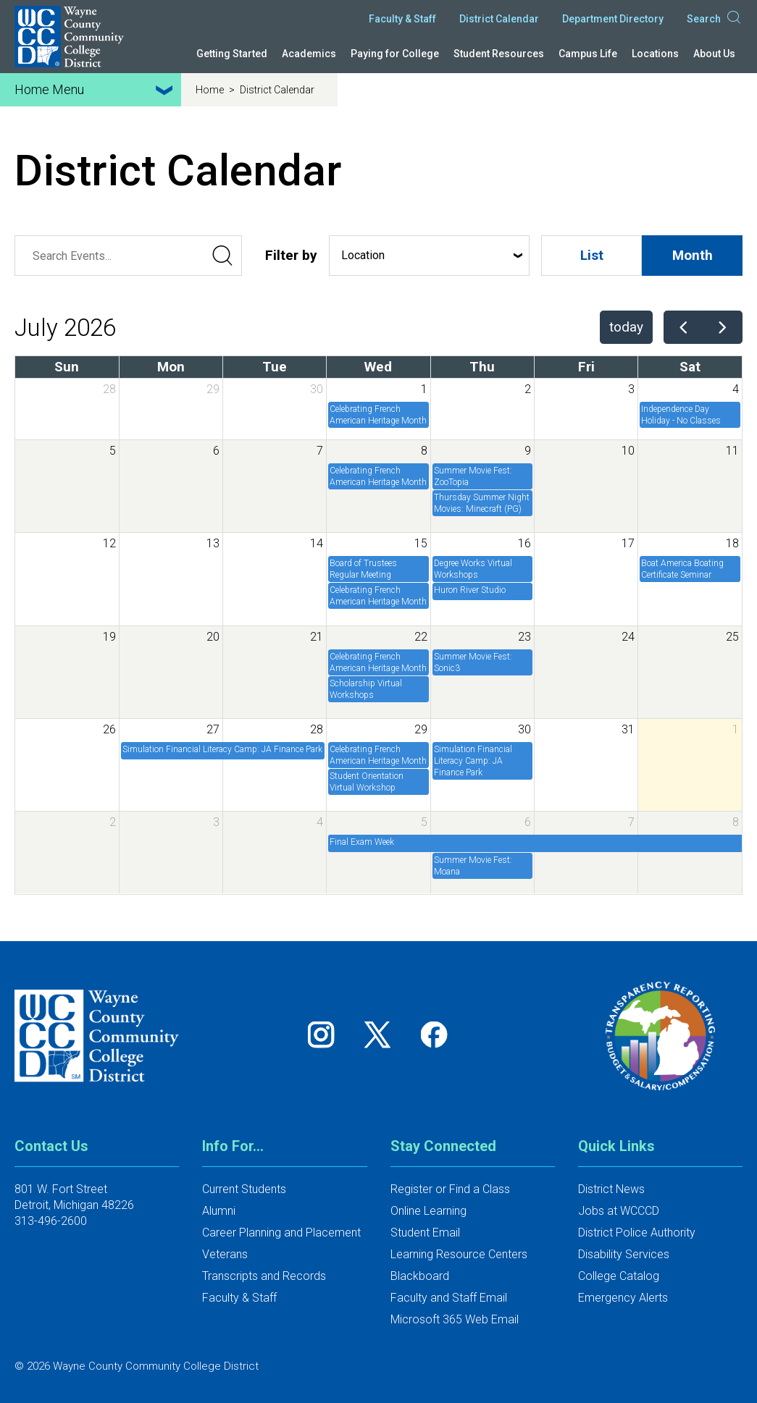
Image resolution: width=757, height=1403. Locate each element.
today (626, 327)
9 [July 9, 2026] (527, 451)
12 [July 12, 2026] (109, 543)
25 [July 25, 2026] (732, 637)
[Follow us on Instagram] (326, 1034)
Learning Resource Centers (458, 1254)
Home (211, 90)
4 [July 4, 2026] (735, 389)
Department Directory (613, 19)
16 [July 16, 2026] (524, 543)
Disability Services (623, 1254)
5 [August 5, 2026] (424, 822)
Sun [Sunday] (66, 366)
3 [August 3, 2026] (216, 822)
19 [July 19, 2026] (109, 637)
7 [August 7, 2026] (631, 822)
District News (611, 1189)
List (591, 255)
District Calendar (499, 19)
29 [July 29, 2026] (420, 729)
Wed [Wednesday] (378, 366)
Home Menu (95, 90)
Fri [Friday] (586, 366)
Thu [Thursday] (482, 366)
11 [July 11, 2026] (732, 451)
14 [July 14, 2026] (316, 543)
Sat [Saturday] (689, 366)
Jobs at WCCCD (618, 1211)
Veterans (225, 1254)
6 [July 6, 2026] (216, 451)
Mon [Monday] (171, 366)
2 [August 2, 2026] (112, 822)
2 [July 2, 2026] (527, 389)
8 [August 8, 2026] (735, 822)
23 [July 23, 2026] (524, 637)
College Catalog (618, 1276)
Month (692, 255)
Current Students (244, 1189)
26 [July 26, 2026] (109, 729)
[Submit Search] (221, 255)
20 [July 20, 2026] (212, 637)
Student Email (425, 1232)
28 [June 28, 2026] (109, 389)
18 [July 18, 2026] (732, 543)
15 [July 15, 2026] (420, 543)
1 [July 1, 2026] (424, 389)
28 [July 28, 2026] (316, 729)
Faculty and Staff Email (448, 1298)
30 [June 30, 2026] (316, 389)
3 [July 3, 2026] (631, 389)
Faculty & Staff (402, 19)
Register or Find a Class (450, 1189)
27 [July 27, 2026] (212, 729)
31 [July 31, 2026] (628, 729)
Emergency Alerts (623, 1298)
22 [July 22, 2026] (420, 637)
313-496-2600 (50, 1221)
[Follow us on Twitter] (382, 1034)
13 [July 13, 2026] (212, 543)
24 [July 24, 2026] (628, 637)
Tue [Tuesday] (274, 366)
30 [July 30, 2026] (524, 729)
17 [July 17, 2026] (628, 543)
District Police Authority (636, 1232)
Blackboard (419, 1276)
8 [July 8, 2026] (424, 451)
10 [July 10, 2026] (628, 451)
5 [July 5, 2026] (112, 451)
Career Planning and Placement (281, 1232)
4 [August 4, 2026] (320, 822)
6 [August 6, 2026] (527, 822)
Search (715, 19)
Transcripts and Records (264, 1276)
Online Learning (428, 1211)
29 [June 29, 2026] (212, 389)
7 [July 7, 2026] (320, 451)
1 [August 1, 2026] (735, 729)
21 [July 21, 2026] (316, 637)
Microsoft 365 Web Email (454, 1319)
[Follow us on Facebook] (435, 1034)
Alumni (218, 1211)
